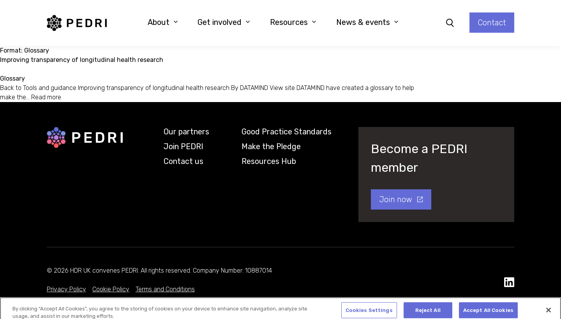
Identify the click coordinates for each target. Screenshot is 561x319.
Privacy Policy (66, 289)
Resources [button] (293, 22)
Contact (492, 22)
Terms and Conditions (165, 289)
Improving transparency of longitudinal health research (81, 59)
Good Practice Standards (287, 131)
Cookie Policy (110, 289)
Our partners (186, 131)
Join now (395, 199)
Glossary (12, 78)
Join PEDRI (183, 146)
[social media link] (509, 282)
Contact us (183, 161)
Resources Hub (269, 161)
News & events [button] (367, 22)
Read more (46, 97)
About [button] (163, 22)
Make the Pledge (271, 146)
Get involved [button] (224, 22)
